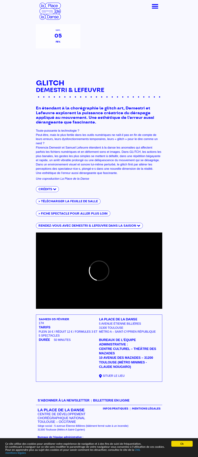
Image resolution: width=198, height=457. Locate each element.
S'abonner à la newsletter (63, 400)
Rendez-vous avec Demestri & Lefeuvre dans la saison (87, 225)
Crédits (45, 189)
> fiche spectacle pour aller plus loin (73, 213)
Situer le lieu (114, 375)
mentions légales (15, 453)
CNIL (137, 450)
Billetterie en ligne (111, 400)
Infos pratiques (115, 408)
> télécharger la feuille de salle (68, 201)
